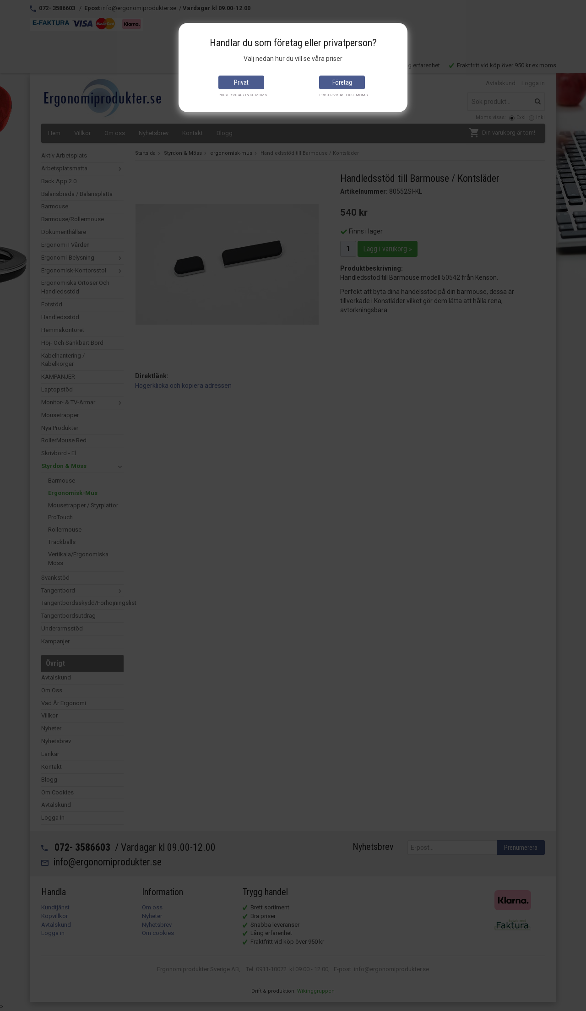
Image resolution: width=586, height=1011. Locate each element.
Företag (342, 82)
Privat (241, 82)
